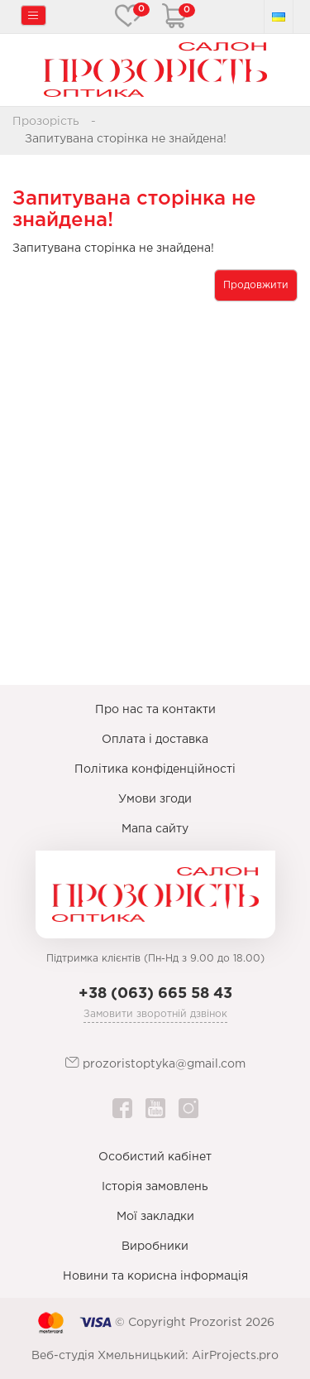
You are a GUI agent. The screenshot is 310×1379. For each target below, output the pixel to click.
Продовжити (256, 285)
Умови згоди (155, 799)
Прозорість (45, 122)
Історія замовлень (155, 1187)
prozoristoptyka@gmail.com (155, 1063)
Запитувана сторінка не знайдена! (126, 139)
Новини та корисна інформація (155, 1276)
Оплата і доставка (155, 740)
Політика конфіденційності (155, 769)
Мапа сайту (155, 829)
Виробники (155, 1246)
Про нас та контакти (155, 710)
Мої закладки (155, 1217)
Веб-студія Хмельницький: (109, 1356)
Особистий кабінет (155, 1157)
